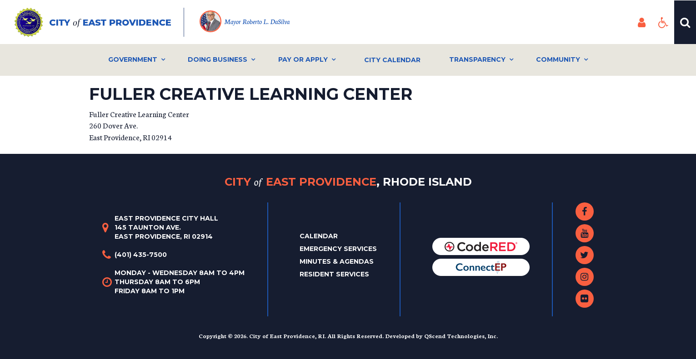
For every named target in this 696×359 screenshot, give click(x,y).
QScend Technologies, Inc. (461, 335)
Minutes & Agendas (337, 261)
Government (132, 59)
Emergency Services (338, 249)
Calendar (319, 236)
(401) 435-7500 (141, 255)
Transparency (477, 59)
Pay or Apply (303, 59)
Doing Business (217, 59)
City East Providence (348, 182)
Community (558, 59)
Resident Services (334, 274)
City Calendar (392, 60)
